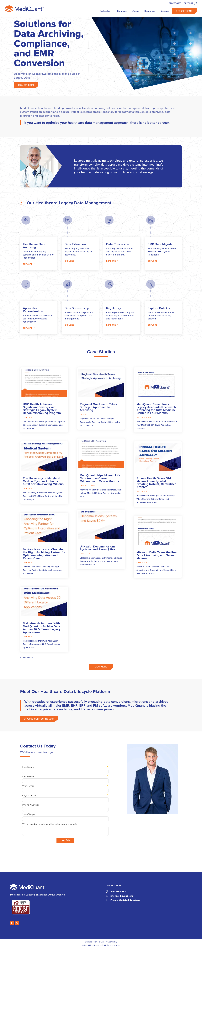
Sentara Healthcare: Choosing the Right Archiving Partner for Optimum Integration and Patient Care (44, 554)
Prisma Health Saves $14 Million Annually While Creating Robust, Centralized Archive (156, 483)
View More (101, 671)
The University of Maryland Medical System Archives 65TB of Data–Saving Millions (43, 481)
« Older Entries (26, 657)
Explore (28, 264)
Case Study (28, 417)
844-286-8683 (175, 3)
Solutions (122, 11)
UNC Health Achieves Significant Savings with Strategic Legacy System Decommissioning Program (42, 409)
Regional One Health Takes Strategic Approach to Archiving (98, 407)
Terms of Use (98, 942)
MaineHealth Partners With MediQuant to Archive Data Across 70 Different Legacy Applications (42, 628)
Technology (105, 11)
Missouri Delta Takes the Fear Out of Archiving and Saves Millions (157, 555)
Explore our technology (39, 723)
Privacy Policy (111, 942)
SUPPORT (188, 3)
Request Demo (184, 11)
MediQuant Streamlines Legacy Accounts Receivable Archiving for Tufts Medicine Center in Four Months (156, 409)
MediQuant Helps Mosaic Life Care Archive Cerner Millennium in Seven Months (100, 478)
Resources (149, 11)
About (135, 11)
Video (93, 485)
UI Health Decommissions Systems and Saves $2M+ (98, 548)
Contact (165, 11)
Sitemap (88, 942)
